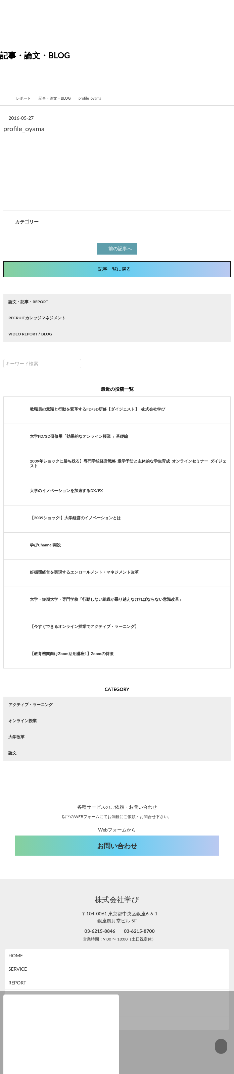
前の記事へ (117, 248)
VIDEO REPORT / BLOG (30, 332)
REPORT (17, 968)
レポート (26, 98)
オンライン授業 (22, 719)
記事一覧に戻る (117, 268)
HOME (15, 941)
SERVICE (17, 954)
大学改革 (16, 735)
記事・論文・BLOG (57, 98)
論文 (12, 751)
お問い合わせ (117, 831)
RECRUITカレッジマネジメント (36, 316)
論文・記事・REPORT (28, 300)
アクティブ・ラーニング (30, 703)
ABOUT (16, 982)
